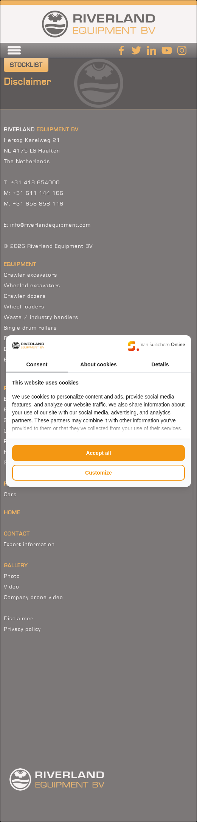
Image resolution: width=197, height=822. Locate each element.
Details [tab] (160, 364)
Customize (98, 473)
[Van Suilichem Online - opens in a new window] (156, 345)
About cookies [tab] (98, 364)
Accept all (98, 453)
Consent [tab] (37, 364)
